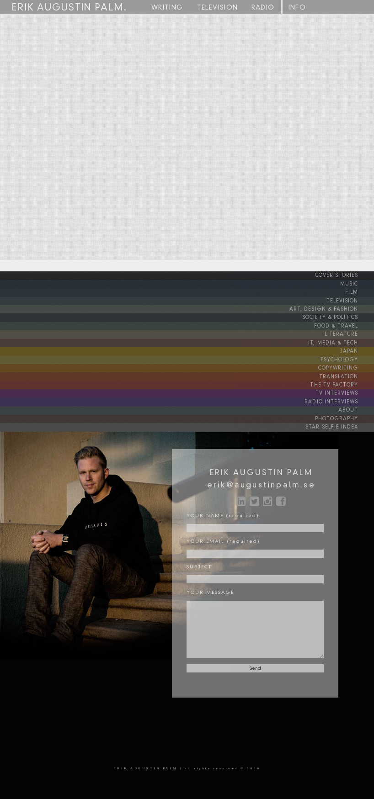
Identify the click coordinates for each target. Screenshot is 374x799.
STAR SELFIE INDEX (341, 423)
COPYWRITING (345, 366)
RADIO (263, 8)
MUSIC (356, 283)
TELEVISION (350, 300)
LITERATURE (350, 333)
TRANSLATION (347, 374)
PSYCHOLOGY (346, 357)
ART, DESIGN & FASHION (333, 308)
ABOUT (356, 407)
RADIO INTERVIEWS (340, 399)
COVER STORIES (345, 275)
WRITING (167, 8)
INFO (297, 8)
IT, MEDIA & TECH (342, 341)
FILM (359, 292)
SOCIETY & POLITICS (339, 316)
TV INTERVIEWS (345, 390)
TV (217, 8)
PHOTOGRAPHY (344, 415)
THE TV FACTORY (343, 382)
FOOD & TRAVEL (344, 325)
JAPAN (356, 349)
